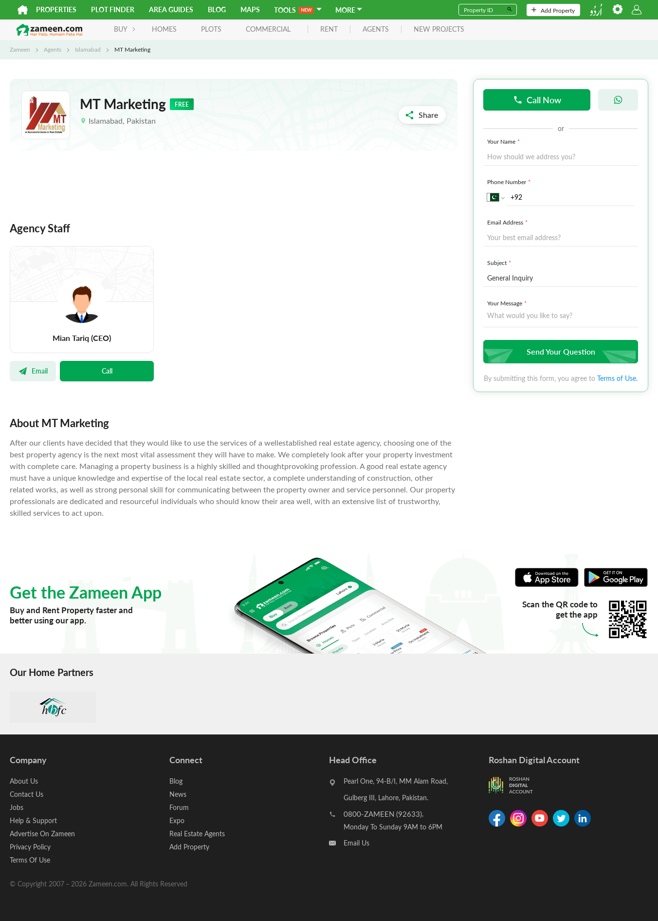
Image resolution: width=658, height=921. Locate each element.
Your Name (504, 141)
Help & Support (33, 820)
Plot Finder (112, 9)
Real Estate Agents (197, 833)
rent (329, 29)
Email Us (356, 842)
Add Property (553, 10)
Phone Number (509, 182)
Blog (217, 9)
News (177, 794)
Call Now (537, 100)
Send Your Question (559, 351)
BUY (125, 29)
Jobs (16, 807)
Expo (176, 820)
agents (376, 29)
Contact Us (26, 794)
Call (107, 371)
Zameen (20, 49)
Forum (179, 807)
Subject (500, 262)
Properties (56, 9)
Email (33, 371)
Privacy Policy (30, 846)
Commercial (268, 29)
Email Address (508, 222)
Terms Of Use (30, 860)
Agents (52, 49)
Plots (211, 29)
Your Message (508, 303)
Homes (164, 29)
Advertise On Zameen (42, 833)
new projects (439, 29)
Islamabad (88, 49)
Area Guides (171, 9)
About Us (24, 781)
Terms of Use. (617, 378)
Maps (250, 9)
